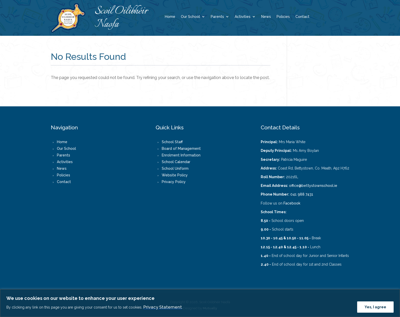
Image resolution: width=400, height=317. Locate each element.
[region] (200, 303)
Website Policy (175, 175)
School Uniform (175, 168)
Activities (243, 17)
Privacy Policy (174, 182)
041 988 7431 (301, 194)
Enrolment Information (181, 155)
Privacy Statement (162, 307)
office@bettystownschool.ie (313, 186)
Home (170, 17)
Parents (217, 17)
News (266, 17)
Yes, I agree (375, 307)
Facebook (291, 203)
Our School (190, 17)
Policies (283, 17)
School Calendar (176, 162)
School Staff (172, 142)
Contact (302, 17)
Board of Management (181, 148)
